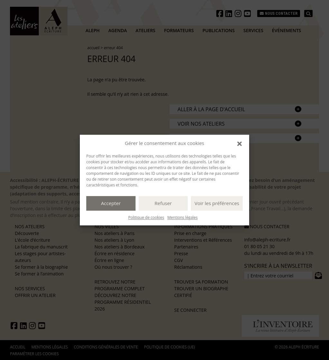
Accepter (111, 203)
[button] (239, 143)
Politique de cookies (146, 217)
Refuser (163, 203)
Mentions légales (182, 217)
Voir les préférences (216, 203)
